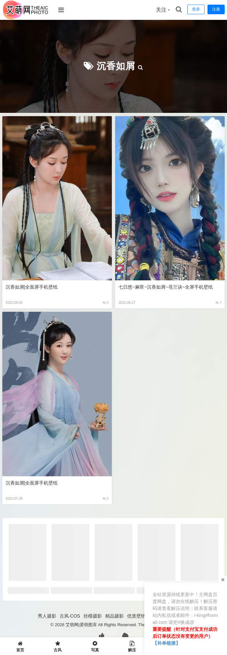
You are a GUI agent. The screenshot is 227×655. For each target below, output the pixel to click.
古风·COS (70, 616)
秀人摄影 (47, 616)
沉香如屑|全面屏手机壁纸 (32, 287)
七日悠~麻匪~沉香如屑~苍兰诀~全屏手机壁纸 (165, 287)
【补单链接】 (166, 643)
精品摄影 (114, 616)
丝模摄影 (92, 616)
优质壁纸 (136, 616)
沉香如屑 (116, 66)
